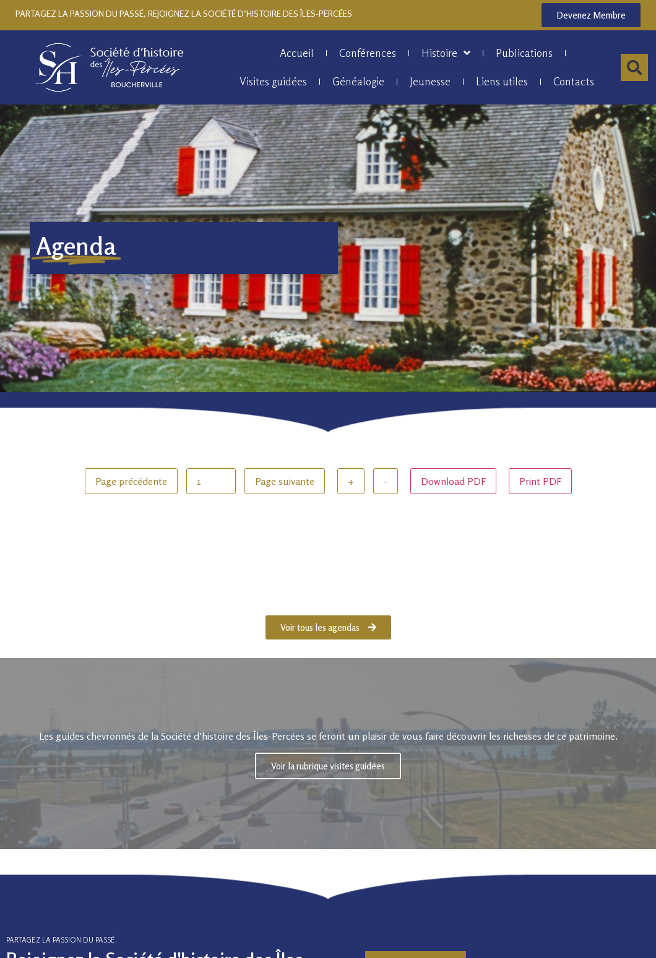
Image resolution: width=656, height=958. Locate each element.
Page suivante (284, 481)
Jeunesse (430, 81)
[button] (634, 67)
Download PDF (453, 481)
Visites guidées (273, 81)
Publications (524, 52)
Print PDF (540, 481)
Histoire (445, 53)
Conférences (367, 52)
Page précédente (131, 481)
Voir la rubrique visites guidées (328, 763)
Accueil (297, 52)
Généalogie (358, 81)
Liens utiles (502, 81)
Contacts (573, 81)
